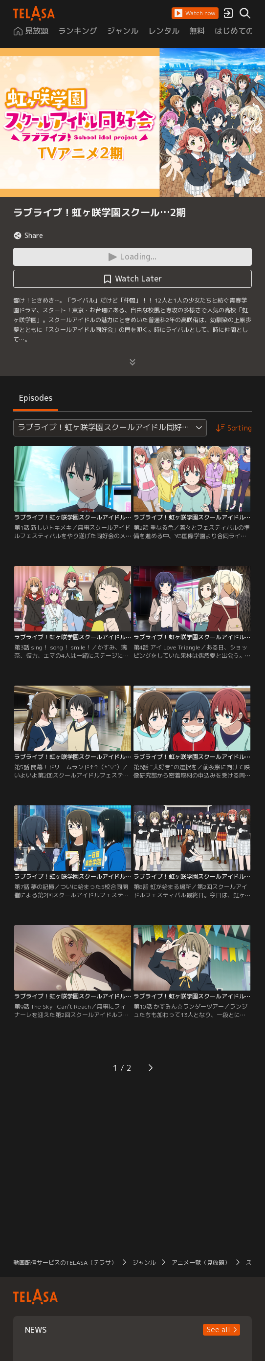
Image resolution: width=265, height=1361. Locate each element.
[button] (195, 13)
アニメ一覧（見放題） (201, 1262)
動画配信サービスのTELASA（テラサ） (65, 1262)
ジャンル (144, 1262)
